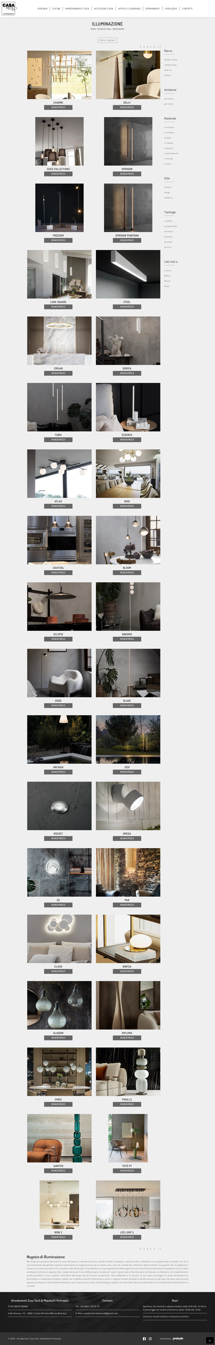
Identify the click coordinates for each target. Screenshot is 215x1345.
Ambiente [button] (170, 90)
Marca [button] (168, 51)
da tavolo (168, 241)
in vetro (167, 163)
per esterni (169, 98)
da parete (168, 236)
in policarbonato (171, 153)
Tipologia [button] (170, 212)
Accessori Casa (103, 8)
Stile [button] (167, 178)
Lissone (167, 270)
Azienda (43, 8)
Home (93, 28)
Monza (167, 280)
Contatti (187, 8)
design (167, 192)
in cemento (169, 127)
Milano (167, 275)
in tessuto (168, 158)
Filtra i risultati (107, 40)
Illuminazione (118, 28)
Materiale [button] (170, 118)
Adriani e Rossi (170, 59)
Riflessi (167, 75)
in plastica (168, 148)
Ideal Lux (168, 70)
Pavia (166, 286)
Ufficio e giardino (129, 8)
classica (167, 187)
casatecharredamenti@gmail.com (100, 1313)
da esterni (168, 231)
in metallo (168, 142)
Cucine (56, 8)
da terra (167, 247)
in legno (167, 137)
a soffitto (168, 220)
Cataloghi (171, 8)
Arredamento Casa (77, 8)
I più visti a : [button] (171, 261)
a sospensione (170, 226)
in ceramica (169, 132)
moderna (168, 197)
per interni (168, 103)
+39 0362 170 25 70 (90, 1306)
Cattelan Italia (170, 64)
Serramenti (152, 8)
